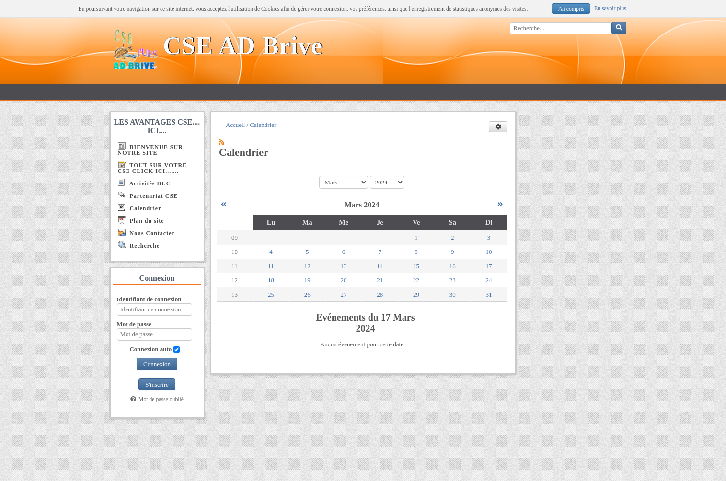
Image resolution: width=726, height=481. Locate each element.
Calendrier (139, 208)
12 (307, 266)
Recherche (139, 245)
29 (416, 294)
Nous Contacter (146, 233)
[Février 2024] (223, 204)
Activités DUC (144, 183)
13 (344, 266)
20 (344, 280)
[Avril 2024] (500, 204)
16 (452, 266)
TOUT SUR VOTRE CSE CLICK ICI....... (152, 167)
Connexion (157, 363)
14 (380, 266)
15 (416, 266)
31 (489, 294)
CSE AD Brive (243, 45)
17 (489, 266)
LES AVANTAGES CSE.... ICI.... (157, 126)
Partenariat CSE (148, 195)
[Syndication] (221, 142)
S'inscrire (157, 384)
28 (380, 294)
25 (271, 294)
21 (380, 280)
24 (489, 280)
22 (416, 280)
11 (271, 266)
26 (307, 294)
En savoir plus (610, 8)
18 (271, 280)
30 (452, 294)
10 (489, 251)
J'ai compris (571, 9)
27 (344, 294)
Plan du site (141, 220)
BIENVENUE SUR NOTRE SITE (150, 149)
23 (452, 280)
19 (307, 280)
